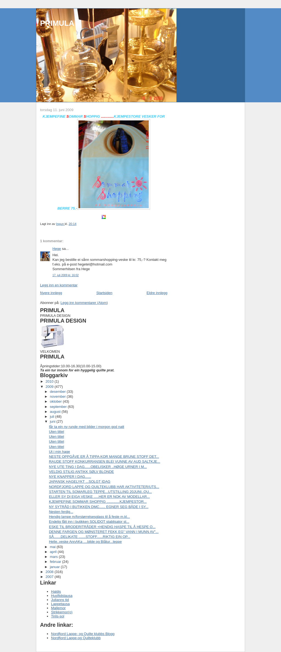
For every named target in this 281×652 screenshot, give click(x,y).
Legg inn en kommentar (59, 285)
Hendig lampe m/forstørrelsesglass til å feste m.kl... (89, 517)
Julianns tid (60, 600)
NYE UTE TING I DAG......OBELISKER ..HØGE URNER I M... (98, 467)
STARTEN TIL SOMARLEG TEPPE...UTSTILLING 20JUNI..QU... (100, 492)
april (54, 552)
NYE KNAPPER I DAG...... (70, 477)
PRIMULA (57, 23)
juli (52, 416)
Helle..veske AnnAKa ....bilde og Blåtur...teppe (85, 542)
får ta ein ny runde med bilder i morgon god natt (86, 427)
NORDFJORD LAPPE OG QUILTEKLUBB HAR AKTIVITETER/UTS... (104, 487)
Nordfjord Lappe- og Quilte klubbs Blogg (82, 634)
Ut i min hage (59, 452)
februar (56, 562)
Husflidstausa (61, 596)
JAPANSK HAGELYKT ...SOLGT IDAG (79, 481)
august (56, 412)
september (59, 407)
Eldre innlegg (157, 293)
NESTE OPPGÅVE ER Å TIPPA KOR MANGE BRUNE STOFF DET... (104, 457)
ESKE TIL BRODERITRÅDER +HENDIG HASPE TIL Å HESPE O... (102, 527)
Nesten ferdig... (61, 512)
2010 (50, 381)
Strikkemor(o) (61, 612)
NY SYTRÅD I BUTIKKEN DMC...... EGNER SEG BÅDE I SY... (98, 507)
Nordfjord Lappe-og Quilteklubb (76, 638)
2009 (50, 387)
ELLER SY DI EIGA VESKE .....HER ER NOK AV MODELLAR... (99, 497)
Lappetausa (60, 604)
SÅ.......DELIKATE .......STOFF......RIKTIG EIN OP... (89, 537)
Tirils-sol (57, 616)
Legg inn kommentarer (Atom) (84, 303)
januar (55, 567)
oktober (56, 401)
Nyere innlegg (51, 293)
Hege (56, 249)
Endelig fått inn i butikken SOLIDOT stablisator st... (89, 522)
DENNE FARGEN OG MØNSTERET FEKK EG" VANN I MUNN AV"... (103, 532)
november (58, 396)
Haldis (56, 591)
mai (53, 547)
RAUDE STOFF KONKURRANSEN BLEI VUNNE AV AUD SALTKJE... (104, 461)
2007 (50, 577)
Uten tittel (56, 432)
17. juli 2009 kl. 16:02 (65, 275)
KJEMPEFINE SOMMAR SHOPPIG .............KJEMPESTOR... (98, 501)
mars (54, 557)
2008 (50, 572)
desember (58, 391)
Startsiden (104, 293)
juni (53, 421)
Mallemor (58, 608)
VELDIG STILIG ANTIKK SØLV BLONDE (81, 472)
